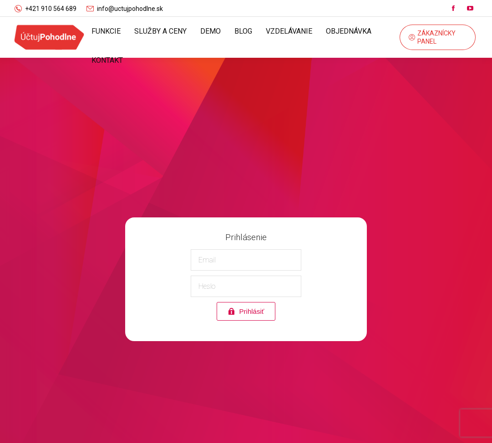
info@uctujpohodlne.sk (130, 8)
